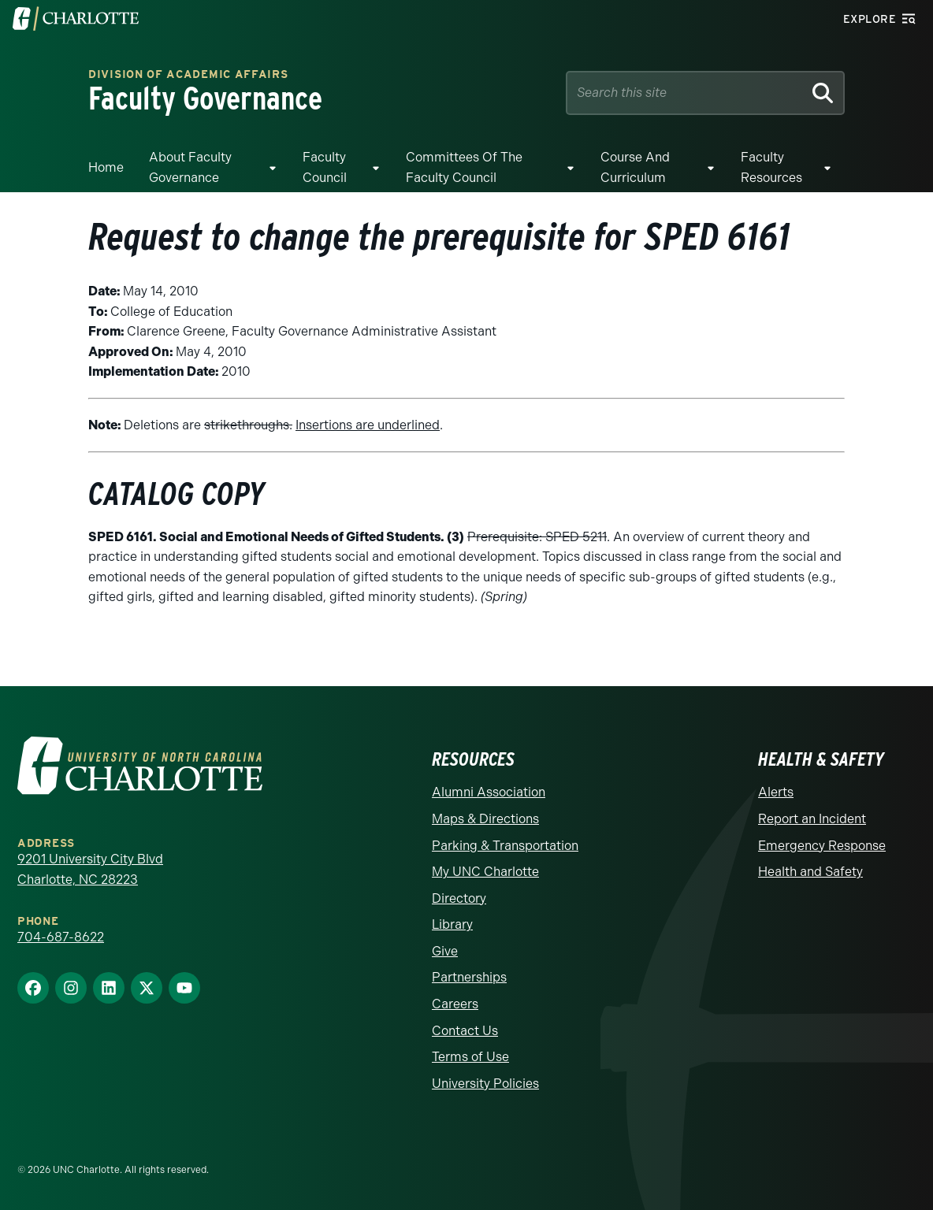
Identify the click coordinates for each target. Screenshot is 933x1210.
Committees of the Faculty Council (464, 167)
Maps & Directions (485, 818)
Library (452, 924)
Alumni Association (488, 792)
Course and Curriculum (635, 167)
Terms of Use (470, 1056)
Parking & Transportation (505, 845)
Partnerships (469, 977)
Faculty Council (325, 167)
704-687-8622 (60, 937)
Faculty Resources (771, 167)
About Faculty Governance (190, 167)
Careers (455, 1004)
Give (445, 951)
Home (106, 167)
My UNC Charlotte (485, 871)
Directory (459, 898)
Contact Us (465, 1030)
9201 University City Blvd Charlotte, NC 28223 (90, 869)
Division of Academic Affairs (188, 75)
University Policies (485, 1083)
